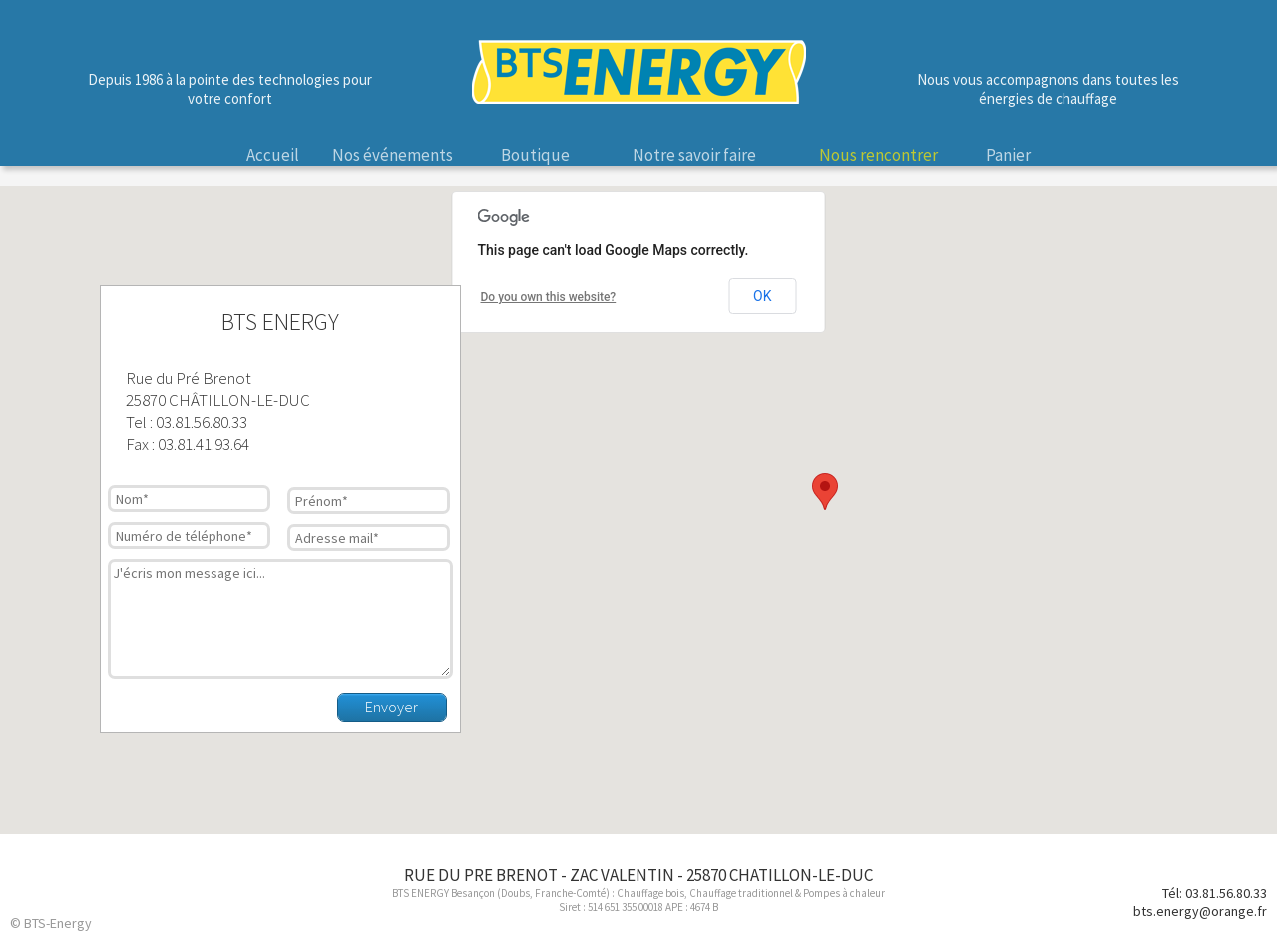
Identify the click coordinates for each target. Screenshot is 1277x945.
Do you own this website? (549, 297)
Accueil (272, 155)
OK (762, 296)
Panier (1008, 155)
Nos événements (392, 155)
